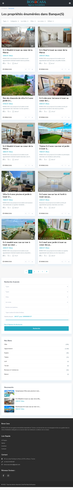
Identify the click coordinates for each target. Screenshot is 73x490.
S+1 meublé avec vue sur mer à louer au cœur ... (16, 245)
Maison (6, 377)
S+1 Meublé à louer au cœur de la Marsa (17, 51)
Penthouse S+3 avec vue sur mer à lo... (28, 410)
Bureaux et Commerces (11, 373)
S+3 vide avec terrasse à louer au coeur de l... (54, 99)
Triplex (6, 360)
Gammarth (46, 143)
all (41, 46)
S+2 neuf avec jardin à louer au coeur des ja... (52, 245)
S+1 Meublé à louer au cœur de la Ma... (28, 402)
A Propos (4, 443)
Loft (5, 364)
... (65, 60)
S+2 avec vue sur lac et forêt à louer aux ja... (52, 197)
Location (3, 449)
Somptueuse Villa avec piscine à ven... (28, 394)
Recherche (36, 331)
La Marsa (6, 46)
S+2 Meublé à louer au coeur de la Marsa (18, 148)
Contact (3, 452)
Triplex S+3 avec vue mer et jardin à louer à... (54, 148)
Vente (3, 446)
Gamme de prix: (8, 319)
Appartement (8, 351)
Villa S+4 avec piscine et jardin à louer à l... (17, 197)
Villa (5, 347)
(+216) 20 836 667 (9, 465)
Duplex (6, 356)
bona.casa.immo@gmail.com (12, 467)
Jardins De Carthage (48, 192)
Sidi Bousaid (9, 95)
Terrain (6, 369)
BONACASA (8, 70)
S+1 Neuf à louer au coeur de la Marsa (53, 51)
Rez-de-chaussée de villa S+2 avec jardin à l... (18, 99)
